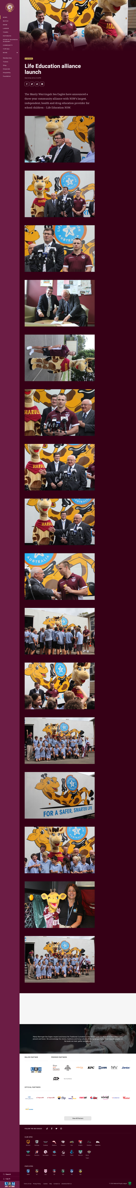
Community (8, 45)
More (10, 52)
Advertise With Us (67, 1183)
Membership (7, 58)
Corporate (6, 69)
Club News (28, 58)
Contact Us (57, 1183)
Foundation (7, 76)
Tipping (6, 49)
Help (50, 1183)
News (5, 17)
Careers (45, 1183)
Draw (5, 24)
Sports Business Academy (10, 40)
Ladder (6, 28)
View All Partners (77, 1118)
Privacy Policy (37, 1183)
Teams (5, 32)
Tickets (5, 62)
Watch (5, 21)
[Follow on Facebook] (52, 1128)
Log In (6, 1179)
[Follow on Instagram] (61, 1128)
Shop (4, 65)
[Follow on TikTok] (47, 1128)
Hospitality (7, 72)
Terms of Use (27, 1183)
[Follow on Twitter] (56, 1128)
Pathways (7, 36)
